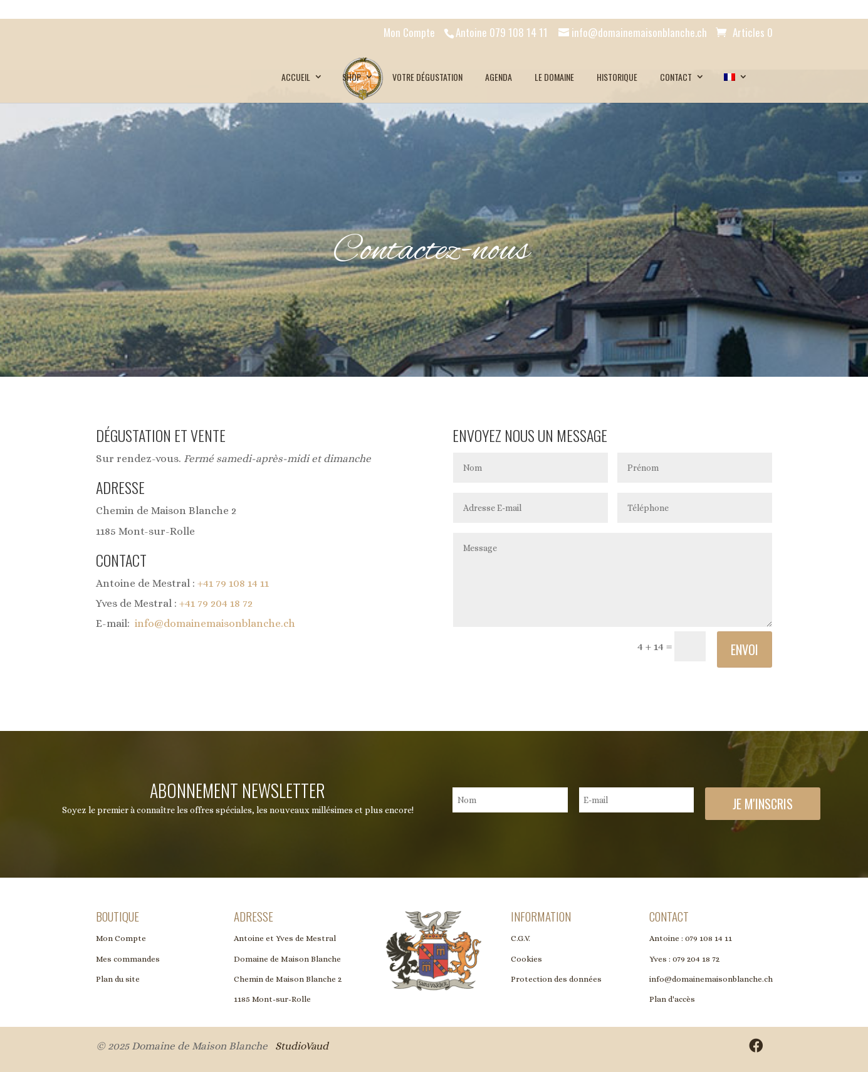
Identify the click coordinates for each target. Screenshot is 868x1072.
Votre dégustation (427, 76)
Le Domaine (554, 76)
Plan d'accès (672, 999)
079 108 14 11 (708, 938)
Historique (617, 76)
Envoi (744, 649)
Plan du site (118, 979)
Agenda (498, 76)
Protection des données (556, 979)
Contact (676, 76)
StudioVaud (302, 1046)
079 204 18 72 (695, 959)
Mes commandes (128, 959)
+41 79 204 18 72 (216, 603)
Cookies (526, 959)
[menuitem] (734, 77)
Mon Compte (409, 32)
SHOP (351, 76)
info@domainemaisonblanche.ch (215, 623)
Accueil (295, 76)
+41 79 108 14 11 (233, 583)
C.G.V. (520, 938)
